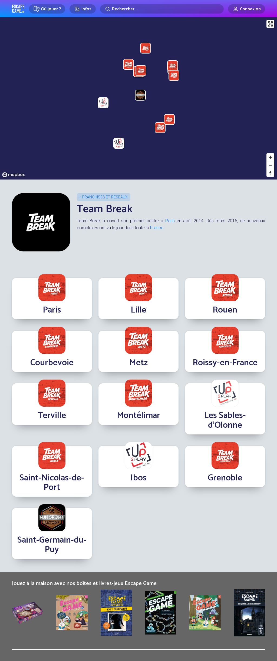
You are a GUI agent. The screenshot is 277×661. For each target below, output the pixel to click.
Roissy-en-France (225, 363)
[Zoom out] (270, 165)
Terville (52, 415)
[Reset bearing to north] (270, 173)
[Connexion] (246, 9)
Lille (138, 310)
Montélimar (138, 415)
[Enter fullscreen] (270, 24)
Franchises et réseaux (105, 197)
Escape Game (18, 8)
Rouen (225, 310)
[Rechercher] (162, 9)
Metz (138, 363)
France (156, 227)
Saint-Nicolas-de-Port (51, 482)
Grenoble (225, 478)
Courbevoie (52, 363)
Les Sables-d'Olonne (225, 420)
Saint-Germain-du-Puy (52, 545)
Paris (170, 220)
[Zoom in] (270, 157)
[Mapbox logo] (13, 175)
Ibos (138, 478)
